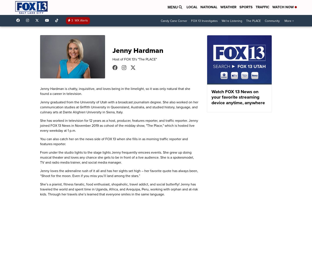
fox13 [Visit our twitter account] (38, 20)
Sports (246, 7)
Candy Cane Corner (174, 21)
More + (289, 21)
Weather (228, 7)
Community (272, 21)
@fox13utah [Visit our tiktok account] (57, 20)
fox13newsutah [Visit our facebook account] (19, 20)
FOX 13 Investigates (204, 21)
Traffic (262, 7)
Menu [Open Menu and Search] (174, 7)
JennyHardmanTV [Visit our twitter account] (133, 67)
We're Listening (232, 21)
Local (192, 7)
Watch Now (284, 7)
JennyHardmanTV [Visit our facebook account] (115, 67)
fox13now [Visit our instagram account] (28, 20)
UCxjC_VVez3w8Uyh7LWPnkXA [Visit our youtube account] (48, 20)
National (208, 7)
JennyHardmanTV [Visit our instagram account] (124, 67)
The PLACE (253, 21)
